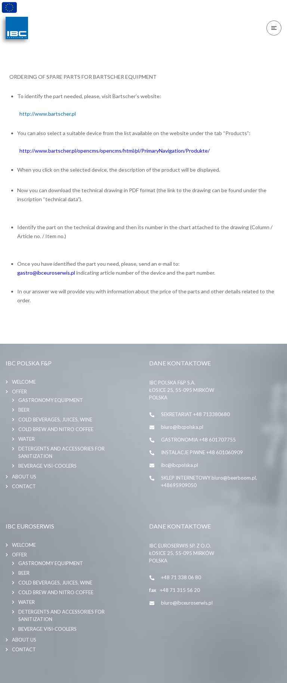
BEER (24, 406)
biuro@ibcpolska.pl (182, 424)
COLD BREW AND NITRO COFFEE (55, 426)
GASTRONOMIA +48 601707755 (198, 436)
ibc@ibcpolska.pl (179, 462)
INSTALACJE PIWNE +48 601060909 (202, 449)
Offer (19, 388)
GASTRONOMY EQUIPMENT (50, 397)
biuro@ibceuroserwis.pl (187, 599)
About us (24, 473)
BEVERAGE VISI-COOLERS (47, 462)
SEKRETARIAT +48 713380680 (195, 411)
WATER (26, 436)
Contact (24, 483)
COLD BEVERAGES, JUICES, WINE (55, 416)
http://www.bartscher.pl (47, 112)
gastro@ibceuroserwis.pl (46, 271)
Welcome (24, 378)
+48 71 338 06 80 (181, 574)
